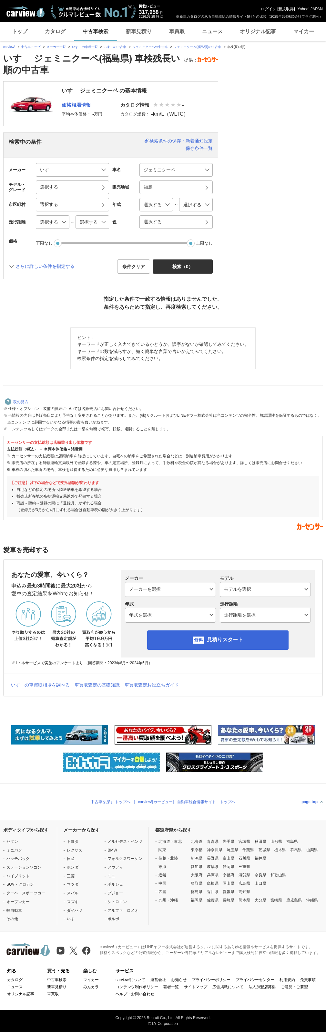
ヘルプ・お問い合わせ (135, 994)
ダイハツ (74, 910)
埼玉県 (232, 850)
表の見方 (16, 402)
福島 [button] (148, 187)
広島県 (244, 883)
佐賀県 (213, 900)
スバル (72, 893)
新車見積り (139, 31)
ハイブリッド (18, 876)
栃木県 (280, 850)
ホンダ (72, 867)
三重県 (244, 866)
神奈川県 (214, 850)
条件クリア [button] (133, 266)
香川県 (213, 892)
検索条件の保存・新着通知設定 (181, 140)
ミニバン (14, 850)
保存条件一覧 (199, 148)
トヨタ (72, 841)
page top (309, 802)
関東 (162, 850)
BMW (112, 850)
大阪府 (196, 875)
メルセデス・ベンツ (124, 841)
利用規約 (287, 980)
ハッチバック (18, 858)
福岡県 (196, 900)
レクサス (74, 850)
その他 (12, 919)
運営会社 (158, 980)
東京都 (196, 850)
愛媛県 (228, 892)
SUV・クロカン (20, 884)
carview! (9, 47)
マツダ (72, 884)
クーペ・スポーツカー (25, 893)
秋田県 (260, 841)
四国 (162, 892)
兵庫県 (213, 875)
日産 (71, 858)
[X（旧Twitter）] (73, 950)
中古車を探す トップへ (110, 802)
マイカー (303, 31)
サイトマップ (195, 987)
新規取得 (286, 9)
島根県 (213, 883)
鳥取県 (196, 883)
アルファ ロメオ (122, 910)
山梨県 (312, 850)
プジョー (115, 893)
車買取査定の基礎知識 (97, 684)
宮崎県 (276, 900)
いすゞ (72, 919)
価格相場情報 (76, 105)
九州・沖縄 (168, 900)
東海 (162, 866)
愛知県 (196, 866)
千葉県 (248, 850)
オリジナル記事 (258, 31)
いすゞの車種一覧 (85, 47)
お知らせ (179, 980)
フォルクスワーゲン (124, 858)
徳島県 (196, 892)
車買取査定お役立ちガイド (152, 684)
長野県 (213, 858)
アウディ (115, 867)
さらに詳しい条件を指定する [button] (45, 266)
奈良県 (260, 875)
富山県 (228, 858)
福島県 (292, 841)
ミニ (111, 876)
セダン (12, 841)
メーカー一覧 (56, 47)
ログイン (268, 9)
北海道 (196, 841)
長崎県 (228, 900)
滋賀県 (244, 875)
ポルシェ (115, 884)
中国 (162, 883)
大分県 (260, 900)
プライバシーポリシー (211, 980)
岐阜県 (213, 866)
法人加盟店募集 (262, 987)
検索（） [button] (182, 266)
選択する (153, 221)
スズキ (72, 902)
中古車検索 (95, 31)
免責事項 (308, 980)
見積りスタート (225, 639)
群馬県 (296, 850)
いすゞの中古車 (115, 47)
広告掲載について (227, 987)
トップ (19, 31)
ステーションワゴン (23, 867)
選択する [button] (49, 187)
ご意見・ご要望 (294, 987)
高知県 (244, 892)
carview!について (130, 980)
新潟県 (196, 858)
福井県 (260, 858)
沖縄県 (312, 900)
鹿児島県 (294, 900)
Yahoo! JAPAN (310, 9)
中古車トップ (30, 47)
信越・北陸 (168, 858)
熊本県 (244, 900)
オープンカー (18, 902)
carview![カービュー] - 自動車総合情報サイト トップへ (186, 802)
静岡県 (228, 866)
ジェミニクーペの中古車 (150, 47)
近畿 (162, 875)
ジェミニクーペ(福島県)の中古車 (197, 47)
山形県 (276, 841)
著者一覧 (171, 987)
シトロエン (117, 902)
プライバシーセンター (255, 980)
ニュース (212, 31)
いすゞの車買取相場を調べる (40, 684)
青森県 (213, 841)
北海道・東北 (170, 841)
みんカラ (91, 987)
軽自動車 (14, 910)
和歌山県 (278, 875)
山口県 (260, 883)
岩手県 (228, 841)
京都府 (228, 875)
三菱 (71, 876)
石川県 (244, 858)
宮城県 (244, 841)
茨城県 (264, 850)
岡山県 (228, 883)
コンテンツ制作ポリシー (137, 987)
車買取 (177, 31)
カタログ (55, 31)
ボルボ (113, 919)
